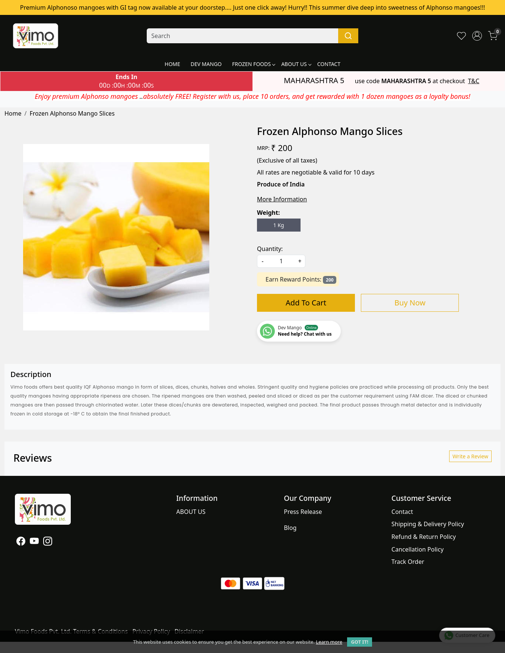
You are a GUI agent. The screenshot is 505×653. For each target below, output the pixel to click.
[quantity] (281, 261)
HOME (172, 64)
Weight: (268, 212)
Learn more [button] (329, 641)
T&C (473, 81)
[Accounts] (477, 36)
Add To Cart (306, 303)
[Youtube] (34, 542)
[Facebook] (21, 542)
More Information (282, 199)
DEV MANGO (206, 64)
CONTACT (328, 64)
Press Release (303, 512)
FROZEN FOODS (253, 64)
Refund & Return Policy (423, 537)
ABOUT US (296, 64)
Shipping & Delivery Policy (427, 524)
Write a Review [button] (470, 456)
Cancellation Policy (417, 549)
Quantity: (270, 249)
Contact (402, 512)
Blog (290, 528)
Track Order (407, 562)
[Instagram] (48, 542)
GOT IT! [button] (359, 641)
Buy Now (409, 303)
